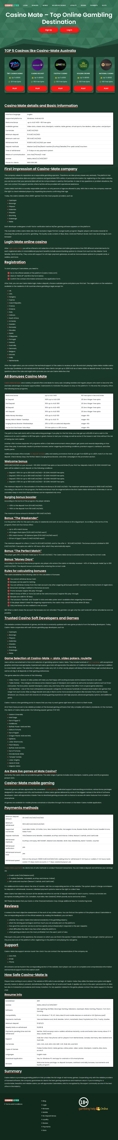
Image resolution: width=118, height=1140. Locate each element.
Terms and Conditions (13, 1104)
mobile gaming (51, 789)
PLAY (15, 88)
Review (83, 5)
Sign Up (48, 30)
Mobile (45, 5)
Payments (94, 5)
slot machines (94, 662)
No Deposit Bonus (59, 5)
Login (25, 5)
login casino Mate (15, 248)
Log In (69, 30)
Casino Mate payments (13, 868)
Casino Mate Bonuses (12, 383)
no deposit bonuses (37, 454)
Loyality (73, 5)
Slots (104, 5)
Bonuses (35, 5)
